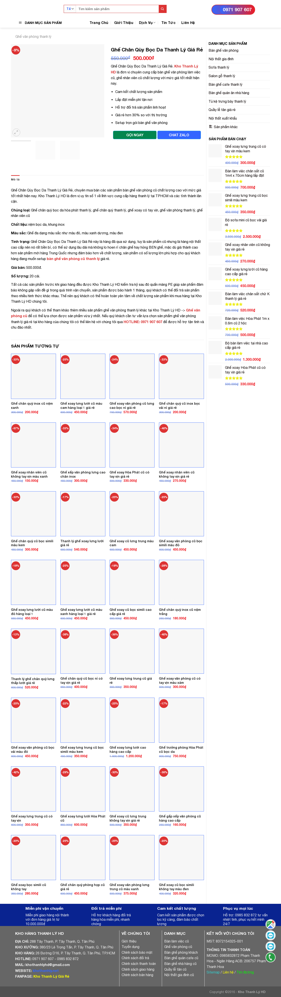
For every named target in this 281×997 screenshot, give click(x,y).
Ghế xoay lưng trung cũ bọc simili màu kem (82, 749)
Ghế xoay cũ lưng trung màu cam (132, 543)
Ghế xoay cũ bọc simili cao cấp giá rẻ (130, 612)
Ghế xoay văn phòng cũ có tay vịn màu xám (179, 680)
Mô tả (15, 179)
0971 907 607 (237, 9)
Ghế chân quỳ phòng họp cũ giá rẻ (82, 887)
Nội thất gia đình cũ (179, 975)
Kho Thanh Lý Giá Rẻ (51, 976)
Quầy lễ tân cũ (175, 969)
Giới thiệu (129, 941)
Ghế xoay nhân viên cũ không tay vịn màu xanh (29, 474)
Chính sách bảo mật (137, 952)
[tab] (15, 179)
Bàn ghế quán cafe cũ (181, 958)
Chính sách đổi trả (135, 958)
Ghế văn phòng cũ (178, 947)
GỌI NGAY (134, 135)
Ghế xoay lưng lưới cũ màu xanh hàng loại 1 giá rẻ (81, 612)
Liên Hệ (188, 22)
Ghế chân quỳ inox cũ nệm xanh (32, 405)
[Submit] (162, 9)
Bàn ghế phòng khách (181, 952)
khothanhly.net (46, 970)
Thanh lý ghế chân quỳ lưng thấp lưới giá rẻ (32, 681)
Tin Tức (168, 22)
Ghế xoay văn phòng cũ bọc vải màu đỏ (32, 749)
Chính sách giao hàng (138, 969)
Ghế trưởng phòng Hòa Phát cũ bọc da (181, 749)
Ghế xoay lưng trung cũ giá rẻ (131, 680)
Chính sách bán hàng (137, 975)
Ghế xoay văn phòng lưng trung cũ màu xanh (129, 887)
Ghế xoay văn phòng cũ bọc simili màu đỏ (180, 543)
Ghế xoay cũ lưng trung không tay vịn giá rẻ (128, 818)
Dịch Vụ (147, 22)
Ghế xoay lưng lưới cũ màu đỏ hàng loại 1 (32, 612)
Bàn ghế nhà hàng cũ (180, 964)
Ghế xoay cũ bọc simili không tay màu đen (176, 887)
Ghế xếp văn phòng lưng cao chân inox (82, 474)
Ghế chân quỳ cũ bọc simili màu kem (32, 543)
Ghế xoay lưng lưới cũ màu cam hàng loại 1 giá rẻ (81, 405)
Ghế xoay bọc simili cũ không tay (28, 887)
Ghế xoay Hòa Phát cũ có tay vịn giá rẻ (129, 474)
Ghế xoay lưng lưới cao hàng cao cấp (128, 749)
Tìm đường (245, 972)
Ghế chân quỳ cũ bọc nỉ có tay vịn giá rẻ (81, 680)
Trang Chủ (99, 22)
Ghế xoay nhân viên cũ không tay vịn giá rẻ (177, 474)
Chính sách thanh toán (139, 964)
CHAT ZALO (179, 135)
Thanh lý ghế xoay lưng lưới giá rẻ (82, 543)
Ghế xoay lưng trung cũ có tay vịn (31, 818)
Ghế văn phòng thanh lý (33, 36)
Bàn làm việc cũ (176, 941)
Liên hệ (228, 972)
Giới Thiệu (123, 22)
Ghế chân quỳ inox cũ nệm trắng (180, 612)
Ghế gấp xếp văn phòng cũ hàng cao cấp (180, 818)
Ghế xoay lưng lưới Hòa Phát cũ (82, 818)
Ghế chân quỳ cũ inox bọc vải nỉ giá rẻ (179, 405)
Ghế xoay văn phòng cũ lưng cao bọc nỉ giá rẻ (132, 405)
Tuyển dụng (130, 947)
